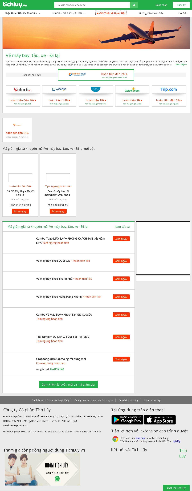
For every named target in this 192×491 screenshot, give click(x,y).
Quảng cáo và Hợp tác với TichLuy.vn (93, 400)
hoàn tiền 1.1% (59, 100)
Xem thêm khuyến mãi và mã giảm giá (68, 384)
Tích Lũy (183, 451)
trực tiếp (140, 437)
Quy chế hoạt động (128, 400)
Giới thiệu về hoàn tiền (111, 13)
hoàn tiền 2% (132, 100)
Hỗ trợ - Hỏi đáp (152, 400)
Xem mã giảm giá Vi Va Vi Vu (95, 104)
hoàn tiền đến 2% (114, 74)
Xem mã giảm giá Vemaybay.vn (17, 137)
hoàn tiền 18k (96, 100)
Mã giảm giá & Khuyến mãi (68, 13)
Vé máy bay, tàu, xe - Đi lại (33, 55)
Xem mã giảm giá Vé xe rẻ (59, 104)
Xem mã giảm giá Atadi (22, 104)
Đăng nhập (161, 4)
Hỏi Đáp (182, 13)
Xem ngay (121, 239)
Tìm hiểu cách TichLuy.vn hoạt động (50, 400)
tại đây (176, 441)
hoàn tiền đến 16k (23, 100)
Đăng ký (181, 4)
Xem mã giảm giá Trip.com (169, 104)
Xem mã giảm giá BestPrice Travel (114, 77)
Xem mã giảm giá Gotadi (132, 104)
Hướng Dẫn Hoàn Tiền (151, 13)
